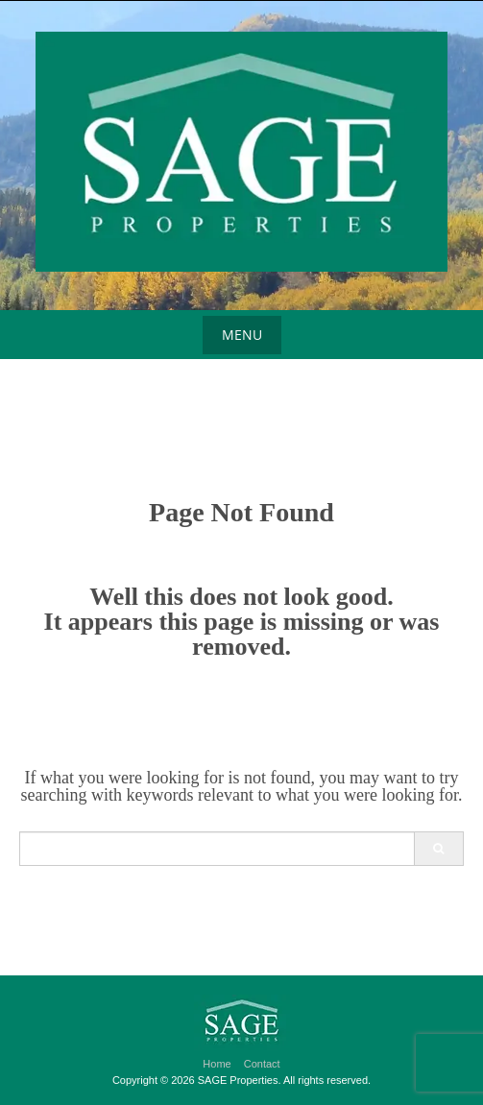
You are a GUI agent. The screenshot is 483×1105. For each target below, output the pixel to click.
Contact (262, 1063)
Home (216, 1063)
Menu (242, 334)
